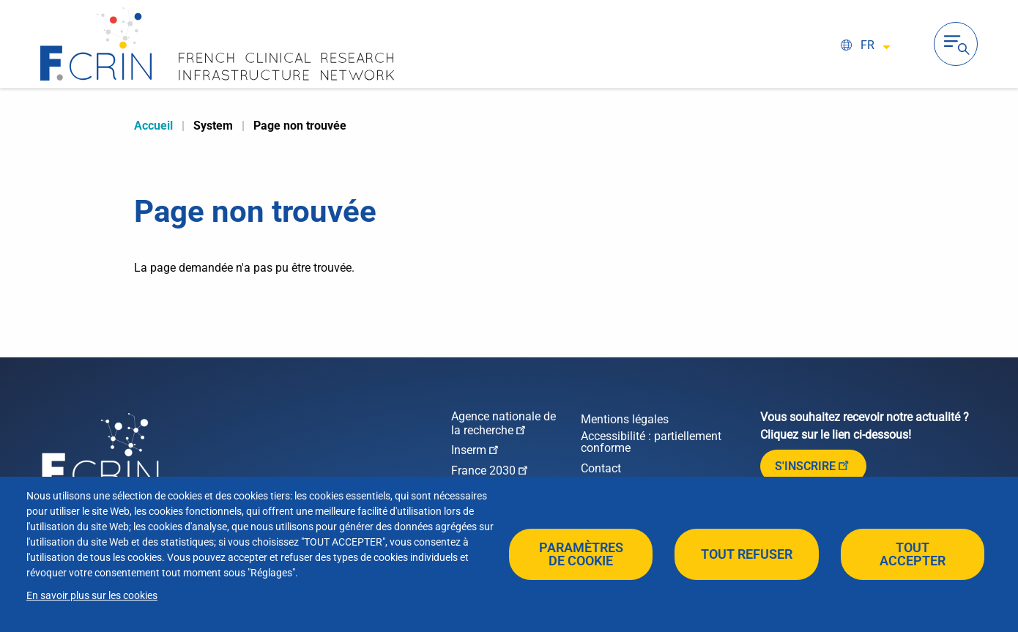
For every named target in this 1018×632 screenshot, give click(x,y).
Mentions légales (625, 419)
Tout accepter (912, 554)
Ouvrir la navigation (956, 44)
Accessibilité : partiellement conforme (651, 442)
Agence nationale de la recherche (503, 423)
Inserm (476, 449)
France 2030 (490, 470)
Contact (601, 469)
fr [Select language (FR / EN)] (867, 44)
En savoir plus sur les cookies (91, 595)
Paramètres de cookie (581, 554)
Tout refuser (746, 554)
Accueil (153, 126)
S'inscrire (813, 465)
